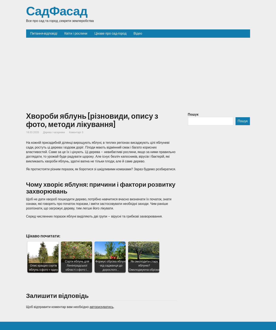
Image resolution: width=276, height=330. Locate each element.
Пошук (193, 114)
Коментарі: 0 (76, 132)
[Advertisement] (138, 69)
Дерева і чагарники (54, 132)
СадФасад (57, 11)
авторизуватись (102, 307)
